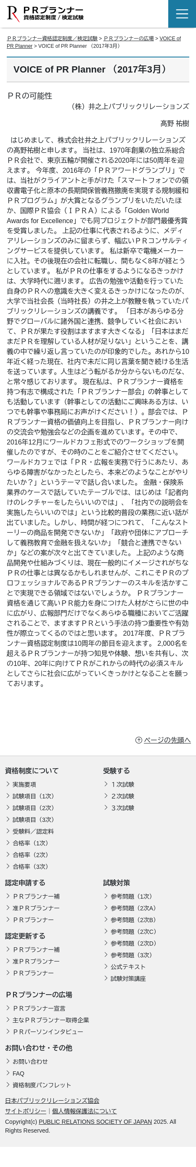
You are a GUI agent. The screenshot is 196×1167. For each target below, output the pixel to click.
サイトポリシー (25, 1111)
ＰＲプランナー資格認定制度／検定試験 (52, 39)
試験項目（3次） (35, 819)
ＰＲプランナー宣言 (39, 1008)
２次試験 (122, 796)
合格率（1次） (32, 843)
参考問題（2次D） (135, 943)
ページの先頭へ (167, 740)
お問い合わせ (30, 1061)
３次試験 (122, 808)
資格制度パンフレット (42, 1085)
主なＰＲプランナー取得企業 (51, 1020)
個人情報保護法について (84, 1111)
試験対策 (116, 882)
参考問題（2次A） (135, 908)
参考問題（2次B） (135, 920)
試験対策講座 (128, 978)
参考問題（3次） (133, 955)
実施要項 (24, 784)
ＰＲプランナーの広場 (128, 39)
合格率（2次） (32, 855)
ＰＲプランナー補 (36, 896)
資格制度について (32, 771)
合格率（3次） (32, 866)
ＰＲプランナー (33, 920)
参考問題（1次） (133, 896)
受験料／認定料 (33, 831)
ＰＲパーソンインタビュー (48, 1032)
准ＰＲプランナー (36, 908)
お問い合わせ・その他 (38, 1048)
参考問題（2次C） (135, 931)
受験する (116, 771)
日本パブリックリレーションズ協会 (52, 1100)
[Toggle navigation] (182, 14)
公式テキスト (128, 967)
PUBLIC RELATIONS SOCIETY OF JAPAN (95, 1121)
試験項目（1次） (35, 796)
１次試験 (122, 784)
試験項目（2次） (35, 808)
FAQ (18, 1073)
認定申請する (25, 882)
